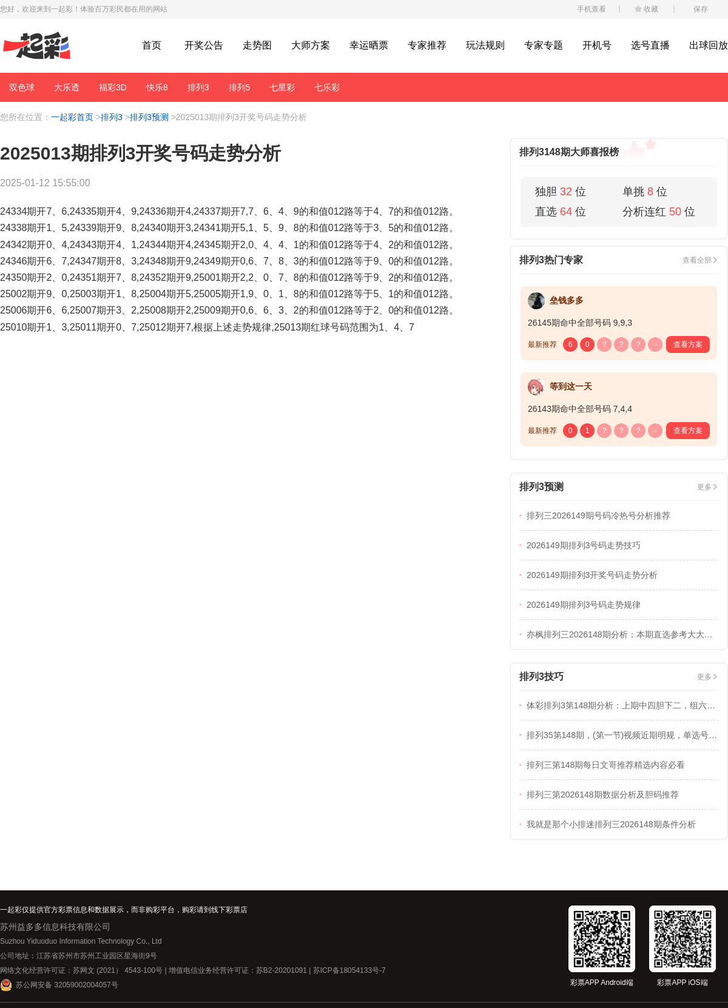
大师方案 (310, 45)
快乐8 (157, 87)
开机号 (597, 45)
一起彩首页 (72, 117)
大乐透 (66, 87)
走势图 (257, 45)
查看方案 (688, 344)
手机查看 (591, 9)
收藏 (651, 9)
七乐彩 (327, 87)
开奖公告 (203, 45)
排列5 (240, 87)
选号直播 (650, 45)
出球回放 (708, 45)
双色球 (22, 87)
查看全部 (697, 260)
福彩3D (113, 87)
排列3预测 (149, 117)
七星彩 (282, 87)
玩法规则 (485, 45)
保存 (700, 9)
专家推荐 (427, 45)
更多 (704, 487)
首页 (151, 45)
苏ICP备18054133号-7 (349, 970)
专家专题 (543, 45)
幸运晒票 (368, 45)
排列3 (198, 87)
